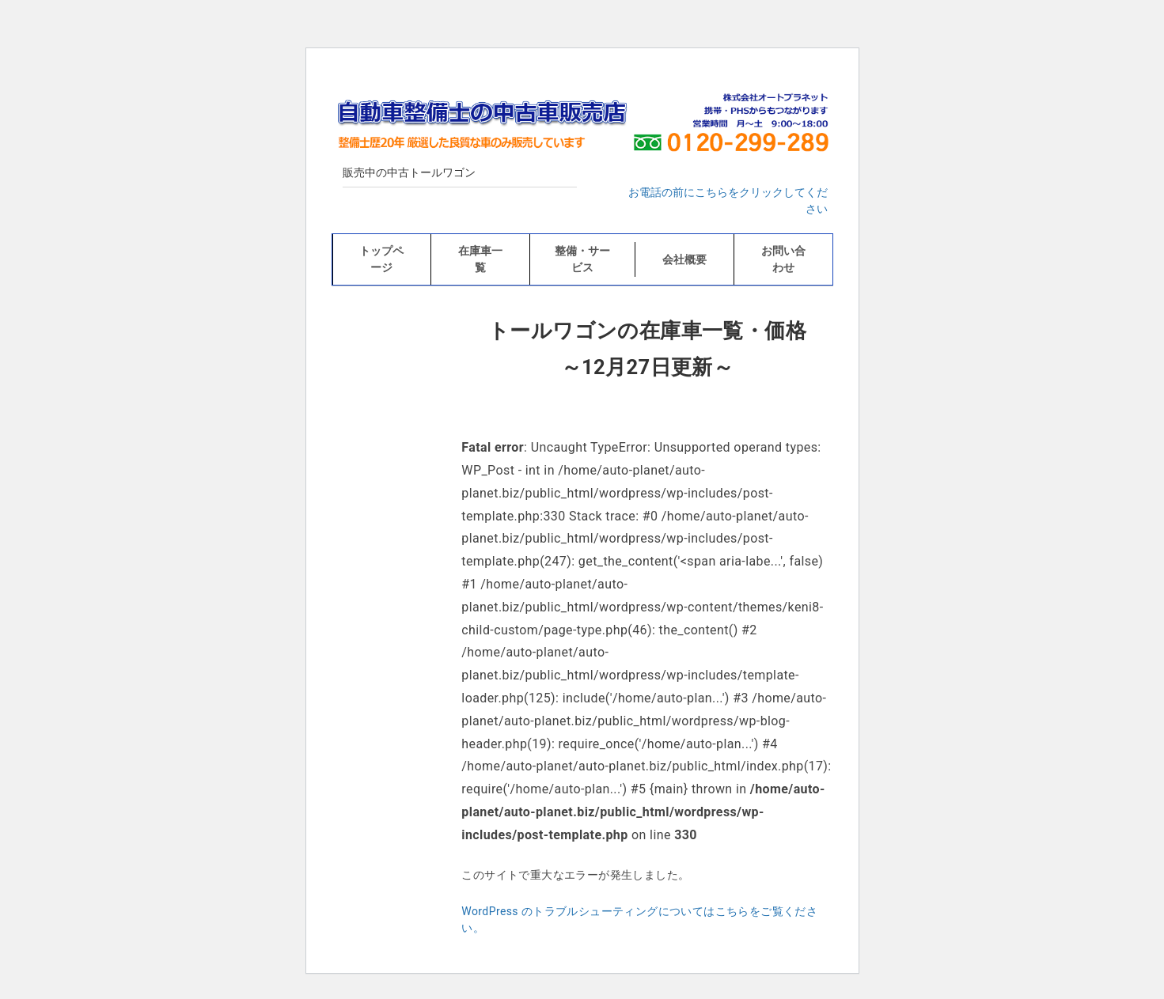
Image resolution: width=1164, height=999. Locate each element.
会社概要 (684, 259)
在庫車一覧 (480, 259)
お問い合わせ (783, 259)
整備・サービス (582, 259)
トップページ (381, 259)
